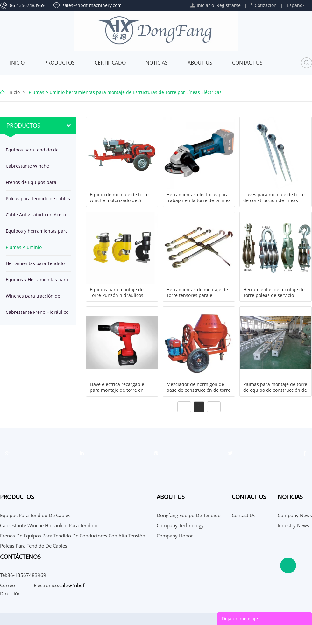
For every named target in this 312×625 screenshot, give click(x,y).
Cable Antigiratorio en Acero (36, 215)
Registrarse (228, 5)
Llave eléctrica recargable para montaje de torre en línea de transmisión (117, 390)
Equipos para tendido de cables (32, 152)
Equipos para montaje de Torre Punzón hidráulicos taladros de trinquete (117, 295)
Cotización (266, 5)
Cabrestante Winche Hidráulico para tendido (31, 168)
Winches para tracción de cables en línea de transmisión (33, 298)
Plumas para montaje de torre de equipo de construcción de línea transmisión (275, 390)
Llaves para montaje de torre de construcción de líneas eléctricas (274, 200)
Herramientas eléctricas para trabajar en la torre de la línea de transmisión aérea (199, 200)
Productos (59, 62)
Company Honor (175, 535)
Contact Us (247, 62)
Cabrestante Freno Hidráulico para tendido (37, 314)
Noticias (156, 62)
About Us (200, 62)
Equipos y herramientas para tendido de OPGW (37, 233)
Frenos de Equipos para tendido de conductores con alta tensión (36, 184)
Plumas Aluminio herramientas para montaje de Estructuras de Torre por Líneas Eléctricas (125, 92)
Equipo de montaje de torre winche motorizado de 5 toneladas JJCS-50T (119, 200)
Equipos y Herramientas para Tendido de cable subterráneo (38, 282)
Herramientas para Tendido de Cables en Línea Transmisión (35, 265)
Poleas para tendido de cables (38, 198)
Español (295, 5)
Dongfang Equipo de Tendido (189, 515)
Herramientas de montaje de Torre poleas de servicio (274, 292)
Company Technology (180, 525)
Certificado (110, 62)
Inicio (17, 62)
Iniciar (203, 5)
